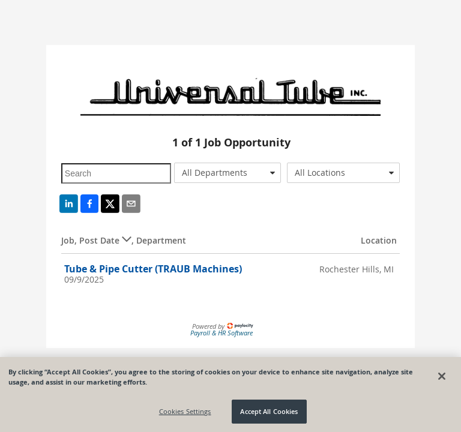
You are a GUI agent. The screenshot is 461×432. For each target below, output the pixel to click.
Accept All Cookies (269, 411)
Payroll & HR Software (221, 332)
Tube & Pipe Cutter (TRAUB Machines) (153, 268)
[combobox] (227, 173)
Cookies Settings (185, 411)
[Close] (442, 376)
